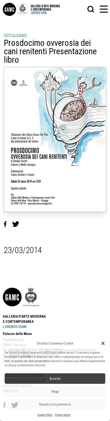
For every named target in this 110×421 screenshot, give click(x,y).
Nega (55, 391)
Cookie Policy (45, 415)
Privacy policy (63, 415)
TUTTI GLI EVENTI (15, 35)
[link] (9, 9)
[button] (103, 343)
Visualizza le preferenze (55, 404)
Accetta (55, 379)
